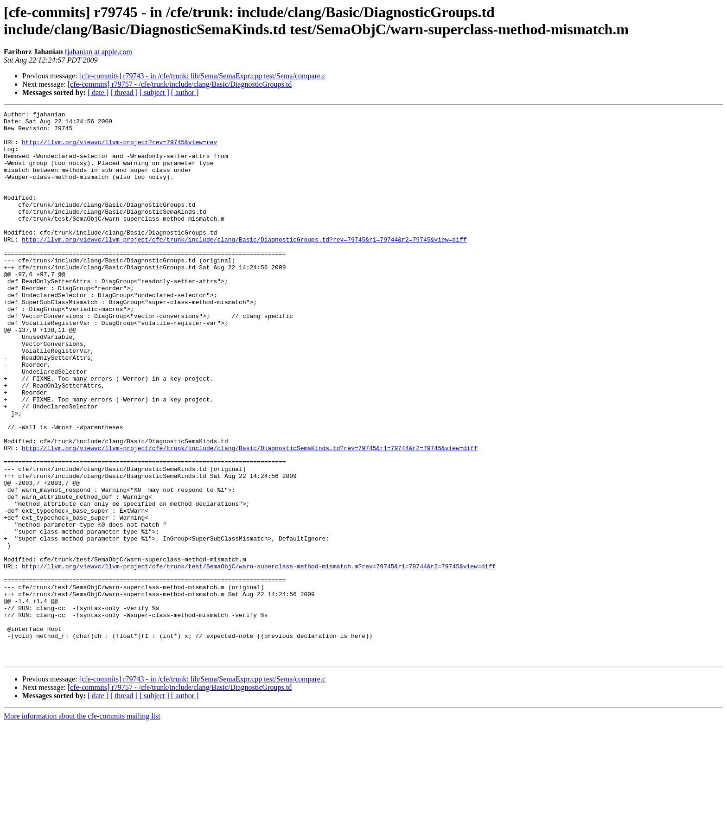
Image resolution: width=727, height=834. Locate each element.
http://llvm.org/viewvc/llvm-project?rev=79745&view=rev (119, 149)
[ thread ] (124, 92)
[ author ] (185, 92)
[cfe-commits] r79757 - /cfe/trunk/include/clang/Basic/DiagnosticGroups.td (180, 84)
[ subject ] (154, 92)
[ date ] (98, 92)
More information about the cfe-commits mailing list (82, 826)
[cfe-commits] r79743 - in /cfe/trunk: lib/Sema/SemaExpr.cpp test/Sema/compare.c (202, 76)
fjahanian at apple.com (98, 52)
